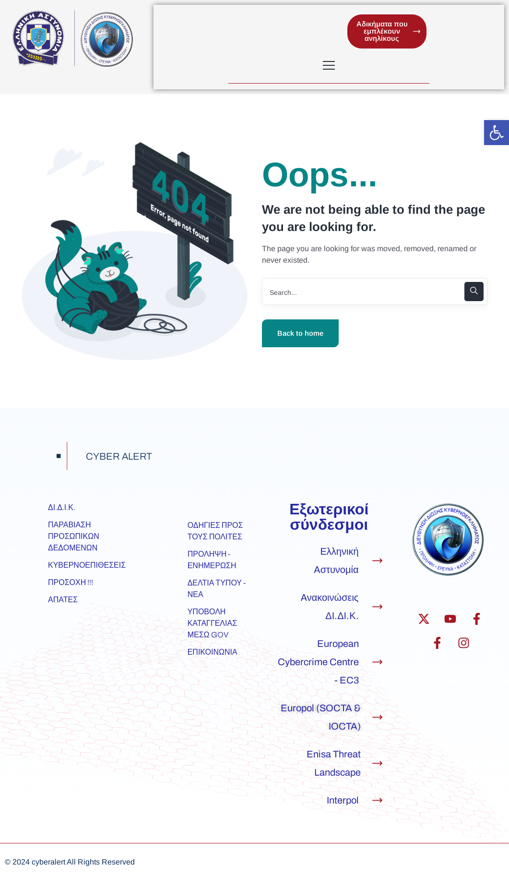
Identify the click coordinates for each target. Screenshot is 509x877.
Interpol (343, 800)
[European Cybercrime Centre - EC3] (377, 662)
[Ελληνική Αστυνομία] (377, 561)
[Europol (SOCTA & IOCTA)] (377, 717)
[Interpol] (377, 800)
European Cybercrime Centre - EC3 (318, 662)
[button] (496, 132)
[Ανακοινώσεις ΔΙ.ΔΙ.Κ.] (377, 607)
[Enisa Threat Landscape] (377, 763)
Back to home (300, 333)
